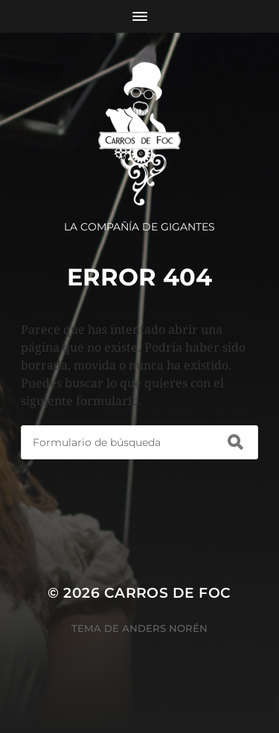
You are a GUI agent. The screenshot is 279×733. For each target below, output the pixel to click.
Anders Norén (165, 628)
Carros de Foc (167, 592)
